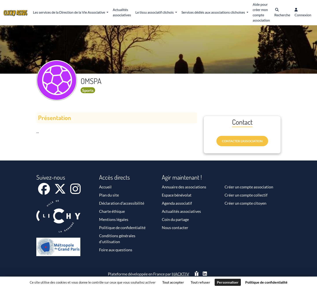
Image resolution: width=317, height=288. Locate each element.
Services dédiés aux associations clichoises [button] (213, 12)
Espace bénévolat (177, 195)
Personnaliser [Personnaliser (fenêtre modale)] (228, 282)
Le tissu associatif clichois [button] (154, 12)
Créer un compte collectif (246, 195)
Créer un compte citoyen (245, 203)
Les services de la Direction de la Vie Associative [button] (69, 12)
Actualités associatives (181, 211)
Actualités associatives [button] (122, 12)
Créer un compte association (249, 186)
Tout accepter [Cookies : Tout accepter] (173, 282)
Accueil (105, 186)
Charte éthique (112, 211)
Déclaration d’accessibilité (121, 203)
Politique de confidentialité (122, 227)
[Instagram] (75, 191)
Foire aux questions (115, 249)
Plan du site (109, 195)
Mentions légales (113, 219)
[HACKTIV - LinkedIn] (205, 274)
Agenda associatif (177, 203)
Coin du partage (175, 219)
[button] (282, 12)
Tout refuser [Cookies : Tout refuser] (200, 282)
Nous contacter (175, 227)
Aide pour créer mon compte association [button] (261, 12)
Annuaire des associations (184, 186)
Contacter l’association (242, 141)
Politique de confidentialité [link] (266, 282)
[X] (60, 191)
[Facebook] (44, 191)
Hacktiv (180, 274)
